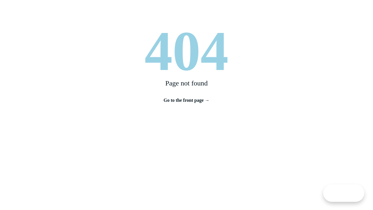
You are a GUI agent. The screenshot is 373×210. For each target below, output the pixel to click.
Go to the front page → (186, 100)
